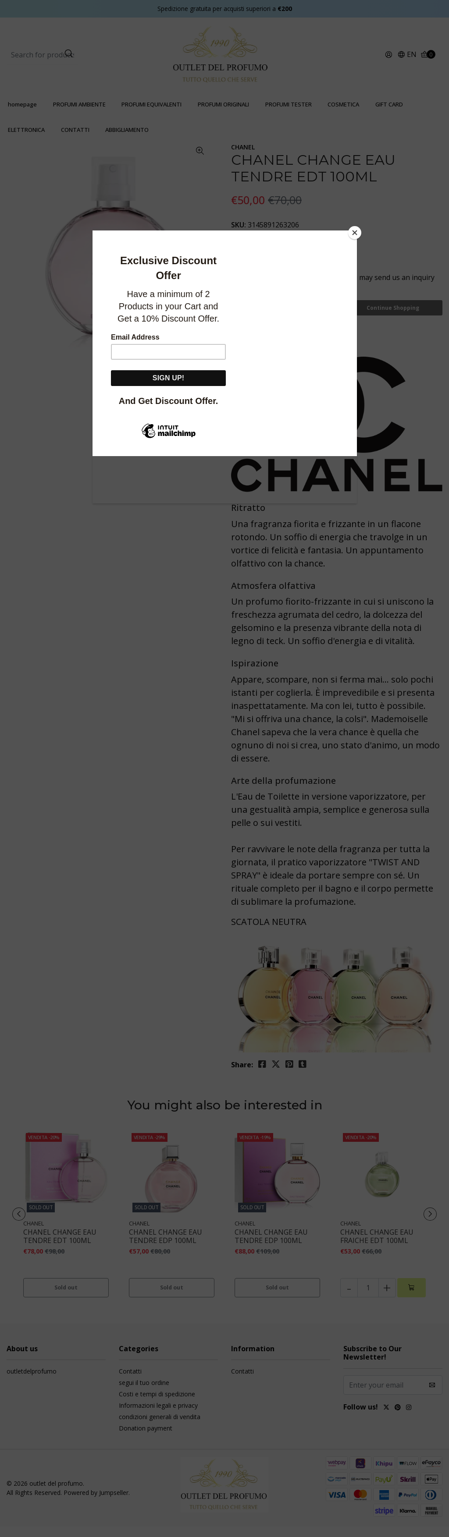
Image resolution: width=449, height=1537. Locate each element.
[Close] (354, 232)
